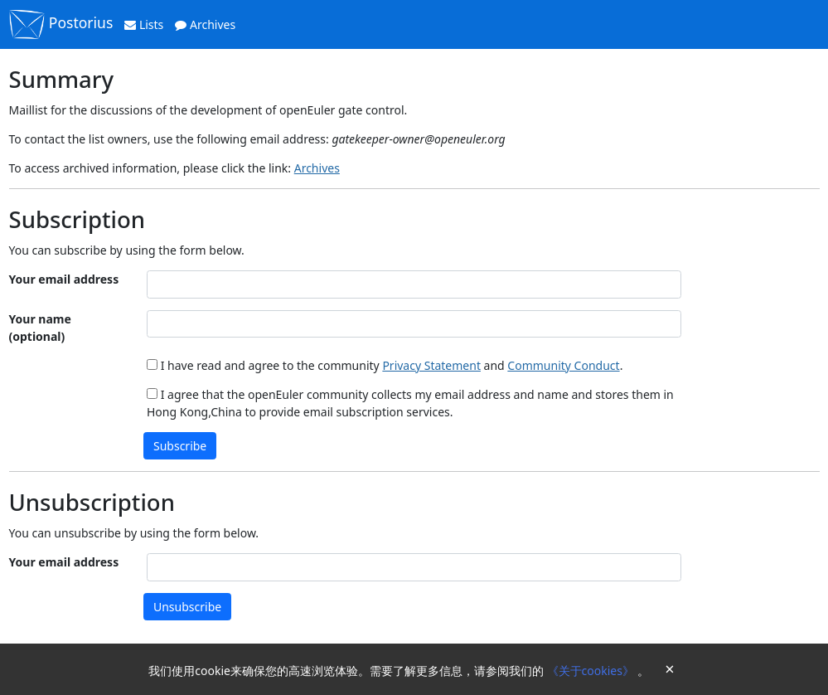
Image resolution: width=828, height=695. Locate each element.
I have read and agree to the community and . (384, 365)
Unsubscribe (187, 607)
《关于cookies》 (592, 670)
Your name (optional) (40, 327)
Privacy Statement (431, 365)
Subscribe (179, 446)
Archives (205, 24)
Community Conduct (563, 365)
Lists (143, 24)
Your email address (64, 279)
